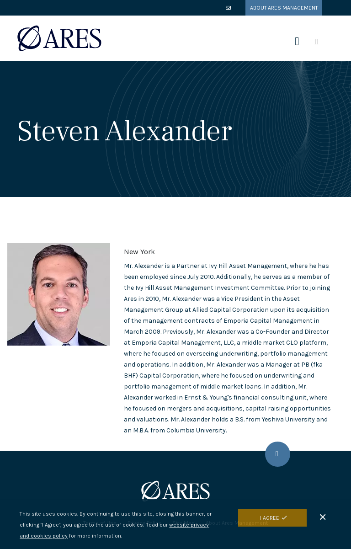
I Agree (269, 518)
